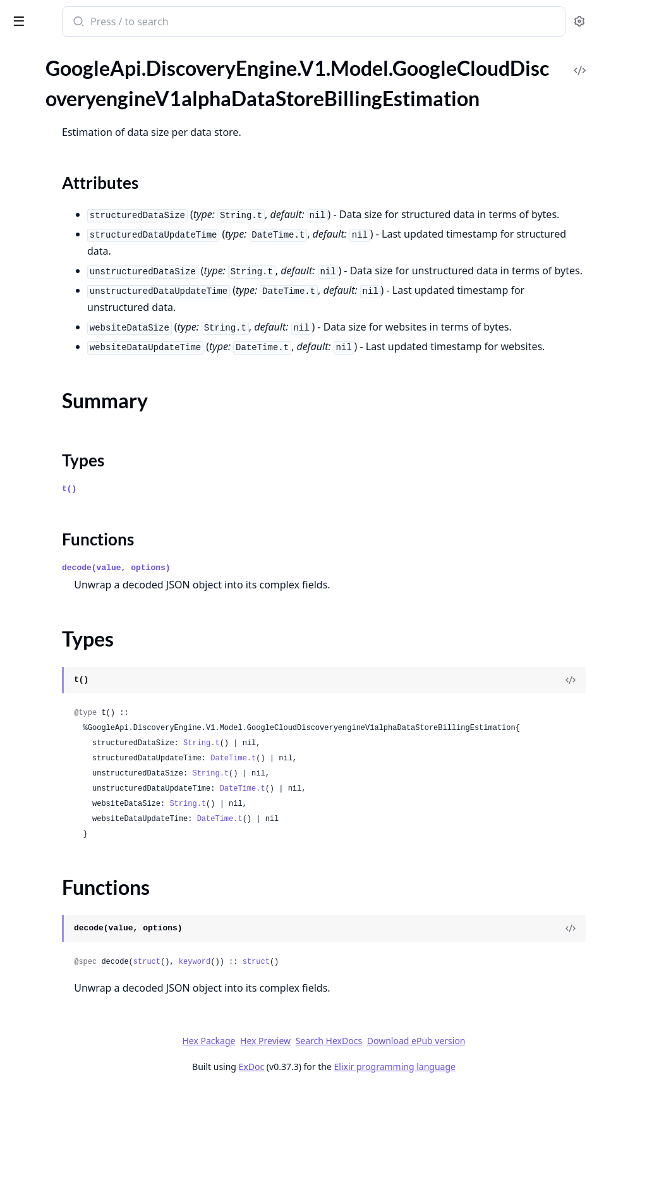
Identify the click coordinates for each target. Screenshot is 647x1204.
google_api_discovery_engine (82, 23)
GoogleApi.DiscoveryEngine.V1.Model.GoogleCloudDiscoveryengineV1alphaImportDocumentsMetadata (90, 1041)
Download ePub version (510, 1154)
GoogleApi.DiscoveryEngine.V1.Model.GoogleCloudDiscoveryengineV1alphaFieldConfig (90, 871)
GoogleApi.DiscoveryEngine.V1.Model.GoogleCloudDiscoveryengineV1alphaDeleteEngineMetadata (90, 290)
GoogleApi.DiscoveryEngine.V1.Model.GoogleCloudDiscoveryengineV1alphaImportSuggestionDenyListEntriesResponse (90, 1161)
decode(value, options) (281, 666)
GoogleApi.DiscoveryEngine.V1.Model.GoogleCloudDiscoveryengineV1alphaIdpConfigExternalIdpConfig (90, 990)
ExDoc (346, 1180)
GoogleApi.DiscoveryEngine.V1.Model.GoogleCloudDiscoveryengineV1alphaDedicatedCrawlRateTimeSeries (90, 222)
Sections (40, 137)
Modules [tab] (76, 69)
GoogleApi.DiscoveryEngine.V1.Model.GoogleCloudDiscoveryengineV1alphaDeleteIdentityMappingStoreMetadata (90, 307)
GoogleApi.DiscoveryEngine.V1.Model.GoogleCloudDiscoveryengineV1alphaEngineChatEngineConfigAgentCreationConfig (90, 649)
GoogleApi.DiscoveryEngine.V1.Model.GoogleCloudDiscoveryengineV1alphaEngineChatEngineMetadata (90, 666)
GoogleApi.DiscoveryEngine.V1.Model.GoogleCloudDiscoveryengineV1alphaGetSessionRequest (90, 888)
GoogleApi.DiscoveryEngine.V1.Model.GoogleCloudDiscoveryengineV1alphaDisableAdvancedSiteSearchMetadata (90, 427)
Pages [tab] (23, 69)
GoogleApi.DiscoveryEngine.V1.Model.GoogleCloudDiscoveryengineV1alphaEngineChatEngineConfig (90, 632)
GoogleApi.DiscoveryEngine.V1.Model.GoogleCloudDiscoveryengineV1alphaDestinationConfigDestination (90, 410)
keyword (360, 1075)
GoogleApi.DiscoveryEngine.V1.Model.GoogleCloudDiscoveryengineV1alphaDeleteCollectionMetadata (90, 256)
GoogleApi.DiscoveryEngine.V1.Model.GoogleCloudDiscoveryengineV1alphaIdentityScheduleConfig (90, 956)
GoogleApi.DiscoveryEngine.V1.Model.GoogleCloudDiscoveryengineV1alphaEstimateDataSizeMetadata (90, 785)
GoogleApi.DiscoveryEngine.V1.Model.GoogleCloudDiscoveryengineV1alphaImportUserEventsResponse (90, 1195)
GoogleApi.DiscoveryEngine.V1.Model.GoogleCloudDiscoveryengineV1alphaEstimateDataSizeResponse (90, 802)
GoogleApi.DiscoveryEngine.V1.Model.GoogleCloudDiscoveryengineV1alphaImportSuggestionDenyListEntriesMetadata (90, 1144)
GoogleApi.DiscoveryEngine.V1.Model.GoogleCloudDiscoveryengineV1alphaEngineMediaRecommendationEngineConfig (90, 700)
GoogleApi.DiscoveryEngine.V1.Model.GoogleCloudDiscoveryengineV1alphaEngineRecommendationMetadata (90, 734)
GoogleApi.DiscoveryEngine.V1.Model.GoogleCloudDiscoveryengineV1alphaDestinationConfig (90, 393)
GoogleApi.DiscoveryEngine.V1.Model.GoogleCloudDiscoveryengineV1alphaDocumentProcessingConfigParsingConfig (90, 512)
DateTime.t (398, 872)
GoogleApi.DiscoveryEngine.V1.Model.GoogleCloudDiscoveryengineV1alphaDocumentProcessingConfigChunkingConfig (90, 478)
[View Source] (594, 778)
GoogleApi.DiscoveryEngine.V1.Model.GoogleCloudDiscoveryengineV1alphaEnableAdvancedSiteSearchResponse (90, 598)
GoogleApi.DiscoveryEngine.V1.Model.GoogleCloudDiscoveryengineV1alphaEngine (90, 615)
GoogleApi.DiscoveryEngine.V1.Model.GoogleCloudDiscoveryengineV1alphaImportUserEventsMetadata (90, 1178)
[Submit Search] (243, 23)
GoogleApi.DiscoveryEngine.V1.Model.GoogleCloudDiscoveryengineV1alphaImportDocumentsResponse (90, 1058)
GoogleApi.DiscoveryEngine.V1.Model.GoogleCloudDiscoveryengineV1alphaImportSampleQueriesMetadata (90, 1110)
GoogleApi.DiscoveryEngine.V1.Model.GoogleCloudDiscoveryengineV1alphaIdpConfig (90, 973)
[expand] (177, 83)
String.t (367, 857)
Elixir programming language (489, 1180)
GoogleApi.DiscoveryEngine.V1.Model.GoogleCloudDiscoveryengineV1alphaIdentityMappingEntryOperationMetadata (90, 939)
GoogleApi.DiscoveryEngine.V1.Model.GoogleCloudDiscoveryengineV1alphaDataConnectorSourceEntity (90, 81)
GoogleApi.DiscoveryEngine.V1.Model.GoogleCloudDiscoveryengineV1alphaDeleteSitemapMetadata (90, 359)
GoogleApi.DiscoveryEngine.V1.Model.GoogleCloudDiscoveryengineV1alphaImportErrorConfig (90, 1075)
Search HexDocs (423, 1155)
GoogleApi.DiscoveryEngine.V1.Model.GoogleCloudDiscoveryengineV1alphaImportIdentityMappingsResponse (90, 1092)
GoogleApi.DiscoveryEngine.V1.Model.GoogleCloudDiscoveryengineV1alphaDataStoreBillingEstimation (90, 115)
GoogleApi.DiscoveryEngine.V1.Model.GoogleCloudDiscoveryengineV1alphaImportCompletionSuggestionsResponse (90, 1024)
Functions (44, 182)
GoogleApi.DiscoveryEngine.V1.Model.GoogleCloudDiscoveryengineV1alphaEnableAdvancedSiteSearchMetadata (90, 581)
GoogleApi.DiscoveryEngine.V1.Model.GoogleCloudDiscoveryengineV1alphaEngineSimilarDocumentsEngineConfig (90, 768)
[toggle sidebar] (173, 20)
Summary (42, 152)
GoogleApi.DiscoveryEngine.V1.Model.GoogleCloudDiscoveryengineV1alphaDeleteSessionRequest (90, 342)
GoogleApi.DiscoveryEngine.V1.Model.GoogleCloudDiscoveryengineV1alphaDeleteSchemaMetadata (90, 325)
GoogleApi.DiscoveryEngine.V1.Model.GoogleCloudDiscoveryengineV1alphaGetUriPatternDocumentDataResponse (90, 905)
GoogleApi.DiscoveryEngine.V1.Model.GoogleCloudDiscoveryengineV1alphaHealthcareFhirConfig (90, 922)
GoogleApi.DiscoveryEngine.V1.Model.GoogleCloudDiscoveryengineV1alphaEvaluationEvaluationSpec (90, 836)
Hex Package (303, 1154)
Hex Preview (360, 1154)
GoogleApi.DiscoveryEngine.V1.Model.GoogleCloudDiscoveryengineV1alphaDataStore (90, 98)
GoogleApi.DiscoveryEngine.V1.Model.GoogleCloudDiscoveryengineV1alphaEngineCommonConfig (90, 683)
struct (312, 1075)
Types (34, 167)
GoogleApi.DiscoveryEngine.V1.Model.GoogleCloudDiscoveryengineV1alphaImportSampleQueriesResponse (90, 1127)
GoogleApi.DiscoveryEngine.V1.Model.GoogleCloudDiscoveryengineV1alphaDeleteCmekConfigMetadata (90, 239)
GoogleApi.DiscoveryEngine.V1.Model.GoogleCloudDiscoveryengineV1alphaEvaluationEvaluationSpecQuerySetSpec (90, 854)
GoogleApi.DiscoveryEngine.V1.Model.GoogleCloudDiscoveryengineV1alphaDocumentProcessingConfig (90, 461)
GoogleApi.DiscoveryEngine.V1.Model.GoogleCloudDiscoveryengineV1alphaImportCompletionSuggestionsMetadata (90, 1007)
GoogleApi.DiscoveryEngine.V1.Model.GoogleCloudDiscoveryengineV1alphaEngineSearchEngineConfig (90, 751)
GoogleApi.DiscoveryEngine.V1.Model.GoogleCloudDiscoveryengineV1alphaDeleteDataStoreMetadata (90, 273)
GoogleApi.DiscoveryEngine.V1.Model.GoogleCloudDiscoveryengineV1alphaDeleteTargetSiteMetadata (90, 376)
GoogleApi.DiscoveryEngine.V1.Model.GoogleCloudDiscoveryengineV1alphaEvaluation (90, 819)
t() (234, 587)
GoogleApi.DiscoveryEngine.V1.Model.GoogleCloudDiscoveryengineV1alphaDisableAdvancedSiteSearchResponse (90, 444)
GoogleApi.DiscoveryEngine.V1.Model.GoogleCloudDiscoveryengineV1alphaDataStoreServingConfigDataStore (90, 205)
